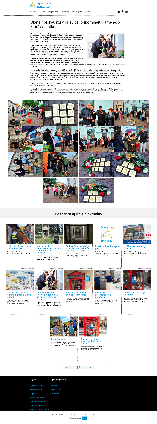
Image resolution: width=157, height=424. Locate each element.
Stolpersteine (58, 339)
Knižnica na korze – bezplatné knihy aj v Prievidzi (91, 341)
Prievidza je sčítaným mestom (135, 293)
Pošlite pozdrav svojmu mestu (136, 247)
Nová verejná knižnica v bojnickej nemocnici (78, 293)
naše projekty (77, 12)
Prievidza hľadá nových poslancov (107, 247)
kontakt (87, 12)
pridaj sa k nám (53, 12)
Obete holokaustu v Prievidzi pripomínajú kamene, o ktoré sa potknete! (47, 295)
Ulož (84, 418)
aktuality (33, 12)
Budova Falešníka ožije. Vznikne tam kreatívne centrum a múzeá (78, 248)
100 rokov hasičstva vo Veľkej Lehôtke (19, 247)
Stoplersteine (34, 394)
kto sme (42, 12)
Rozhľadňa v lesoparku (38, 402)
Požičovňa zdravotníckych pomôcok (103, 294)
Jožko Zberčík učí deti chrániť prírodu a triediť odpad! (19, 294)
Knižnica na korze (36, 390)
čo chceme (65, 12)
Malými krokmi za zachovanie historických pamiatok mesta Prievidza (49, 249)
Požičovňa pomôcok (37, 386)
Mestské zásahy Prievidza (39, 410)
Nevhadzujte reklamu (37, 398)
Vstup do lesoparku (37, 406)
